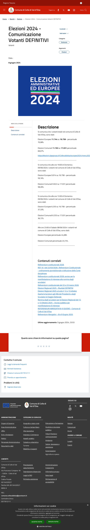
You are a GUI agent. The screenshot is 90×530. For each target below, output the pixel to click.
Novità (12, 19)
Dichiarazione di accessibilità (51, 480)
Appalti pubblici (28, 438)
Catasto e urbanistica (30, 442)
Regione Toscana (9, 3)
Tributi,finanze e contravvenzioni (51, 435)
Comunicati (72, 427)
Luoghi (70, 441)
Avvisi (70, 431)
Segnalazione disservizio (32, 471)
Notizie (19, 19)
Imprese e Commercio (31, 434)
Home (5, 19)
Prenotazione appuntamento (28, 466)
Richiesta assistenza (30, 479)
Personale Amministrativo (10, 442)
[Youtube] (68, 10)
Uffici (3, 431)
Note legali (49, 475)
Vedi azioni (64, 33)
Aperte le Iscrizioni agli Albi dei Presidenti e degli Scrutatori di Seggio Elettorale (57, 295)
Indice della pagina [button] (17, 124)
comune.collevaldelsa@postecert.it (14, 495)
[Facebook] (57, 10)
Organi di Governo (7, 423)
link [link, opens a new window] (57, 517)
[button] (45, 526)
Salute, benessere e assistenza (52, 445)
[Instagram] (73, 10)
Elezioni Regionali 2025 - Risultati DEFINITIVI (55, 288)
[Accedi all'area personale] (81, 3)
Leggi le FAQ (27, 475)
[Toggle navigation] (4, 10)
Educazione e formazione (54, 423)
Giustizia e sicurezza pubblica (52, 428)
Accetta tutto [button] (37, 522)
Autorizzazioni (50, 451)
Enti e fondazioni (7, 434)
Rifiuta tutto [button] (53, 522)
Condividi (64, 29)
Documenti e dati (7, 446)
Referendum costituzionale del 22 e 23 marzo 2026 (58, 285)
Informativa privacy (52, 471)
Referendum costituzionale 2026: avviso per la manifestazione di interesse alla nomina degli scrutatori (56, 279)
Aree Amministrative (8, 427)
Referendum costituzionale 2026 (51, 264)
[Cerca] (85, 10)
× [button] (87, 505)
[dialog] (45, 516)
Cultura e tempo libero (31, 427)
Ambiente (48, 440)
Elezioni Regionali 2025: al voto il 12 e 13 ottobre (57, 291)
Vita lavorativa (28, 431)
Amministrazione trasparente (51, 466)
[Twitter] (63, 10)
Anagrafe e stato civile (31, 423)
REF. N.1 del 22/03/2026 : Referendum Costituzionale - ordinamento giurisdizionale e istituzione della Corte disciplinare (59, 270)
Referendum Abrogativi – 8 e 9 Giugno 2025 (55, 314)
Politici (3, 438)
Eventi (70, 445)
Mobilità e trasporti (30, 449)
